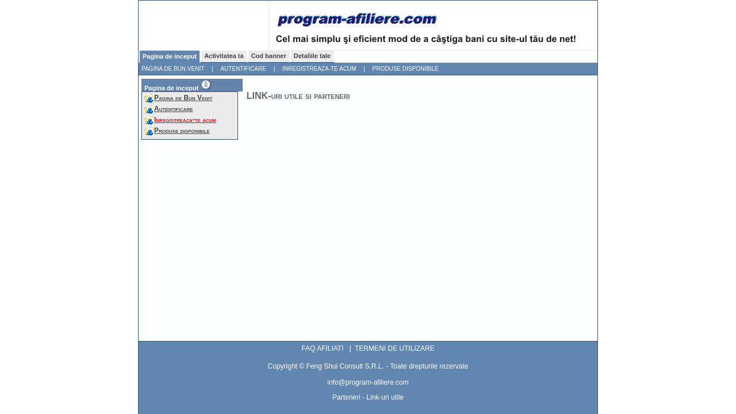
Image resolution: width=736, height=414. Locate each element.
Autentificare (243, 69)
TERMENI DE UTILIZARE (395, 348)
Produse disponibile (406, 69)
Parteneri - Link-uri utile (368, 397)
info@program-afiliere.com (368, 382)
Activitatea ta (223, 55)
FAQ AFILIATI (322, 348)
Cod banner (268, 55)
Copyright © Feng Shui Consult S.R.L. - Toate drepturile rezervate (368, 366)
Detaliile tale (312, 55)
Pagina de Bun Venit (172, 69)
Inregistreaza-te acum (319, 69)
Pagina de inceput (170, 56)
